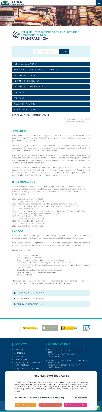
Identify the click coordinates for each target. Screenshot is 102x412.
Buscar (64, 52)
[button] (97, 407)
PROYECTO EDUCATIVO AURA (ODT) (29, 293)
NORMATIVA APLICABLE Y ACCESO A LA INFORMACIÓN (36, 69)
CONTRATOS (19, 92)
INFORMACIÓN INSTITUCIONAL (26, 75)
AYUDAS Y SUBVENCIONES (24, 104)
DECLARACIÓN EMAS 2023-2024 (28, 304)
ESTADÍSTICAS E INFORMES (25, 109)
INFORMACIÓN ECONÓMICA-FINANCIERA (31, 87)
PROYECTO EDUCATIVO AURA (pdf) (29, 298)
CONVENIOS (19, 98)
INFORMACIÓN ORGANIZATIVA (26, 81)
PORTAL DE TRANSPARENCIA (25, 64)
